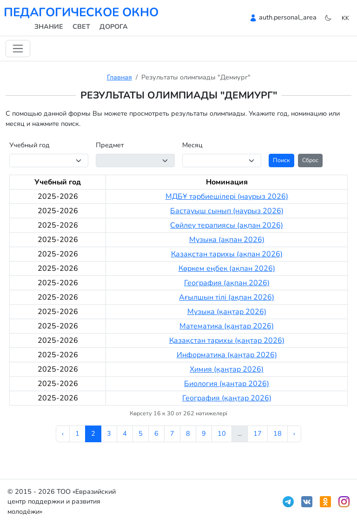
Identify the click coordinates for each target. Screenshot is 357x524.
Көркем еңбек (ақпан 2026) (226, 268)
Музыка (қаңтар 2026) (226, 312)
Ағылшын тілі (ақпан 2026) (226, 297)
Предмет (110, 145)
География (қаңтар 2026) (226, 398)
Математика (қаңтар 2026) (226, 326)
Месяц (192, 145)
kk (345, 18)
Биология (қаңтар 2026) (226, 384)
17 (257, 433)
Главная (119, 77)
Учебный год (29, 145)
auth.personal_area (288, 17)
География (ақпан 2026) (227, 283)
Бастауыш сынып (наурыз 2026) (227, 211)
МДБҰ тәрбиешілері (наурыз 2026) (226, 196)
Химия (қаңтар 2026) (227, 369)
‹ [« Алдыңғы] (63, 433)
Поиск (281, 160)
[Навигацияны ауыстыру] (18, 48)
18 (277, 433)
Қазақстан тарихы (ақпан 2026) (227, 254)
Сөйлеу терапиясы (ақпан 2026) (226, 225)
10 (222, 433)
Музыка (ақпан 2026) (226, 240)
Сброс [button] (310, 160)
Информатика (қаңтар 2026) (227, 355)
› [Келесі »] (294, 433)
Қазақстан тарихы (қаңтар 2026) (226, 340)
